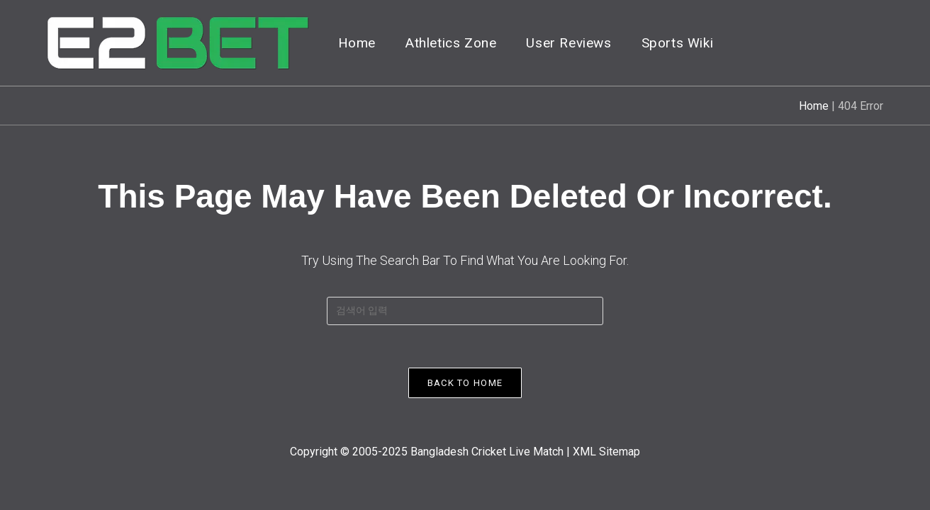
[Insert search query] (465, 311)
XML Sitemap (606, 451)
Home (814, 106)
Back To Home (465, 383)
